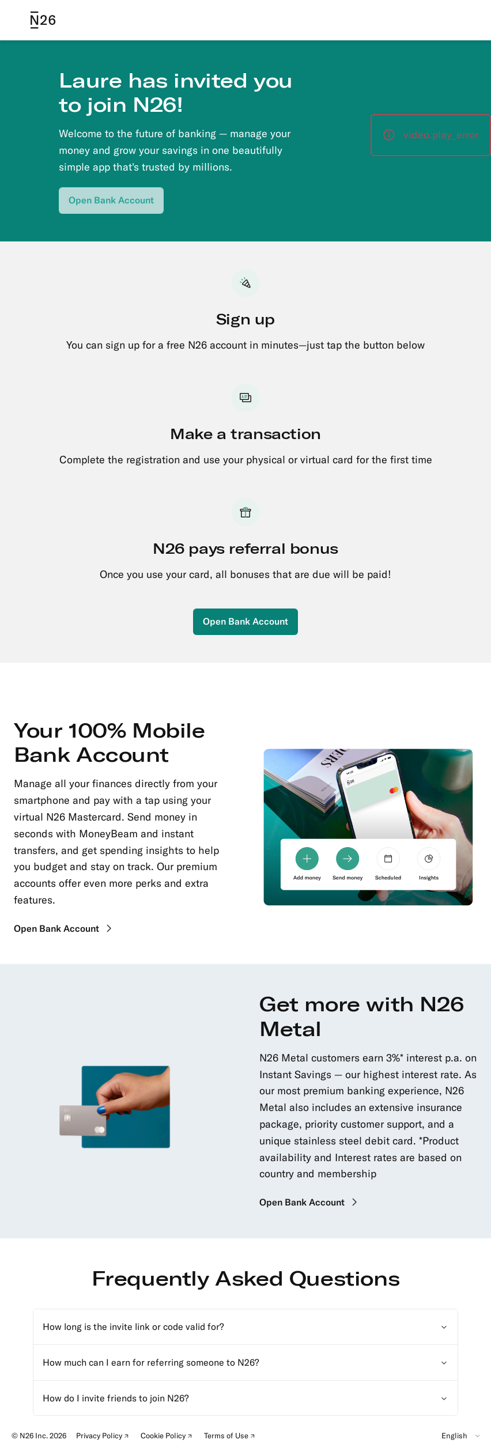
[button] (431, 135)
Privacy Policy (104, 1437)
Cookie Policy (168, 1437)
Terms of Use (231, 1437)
